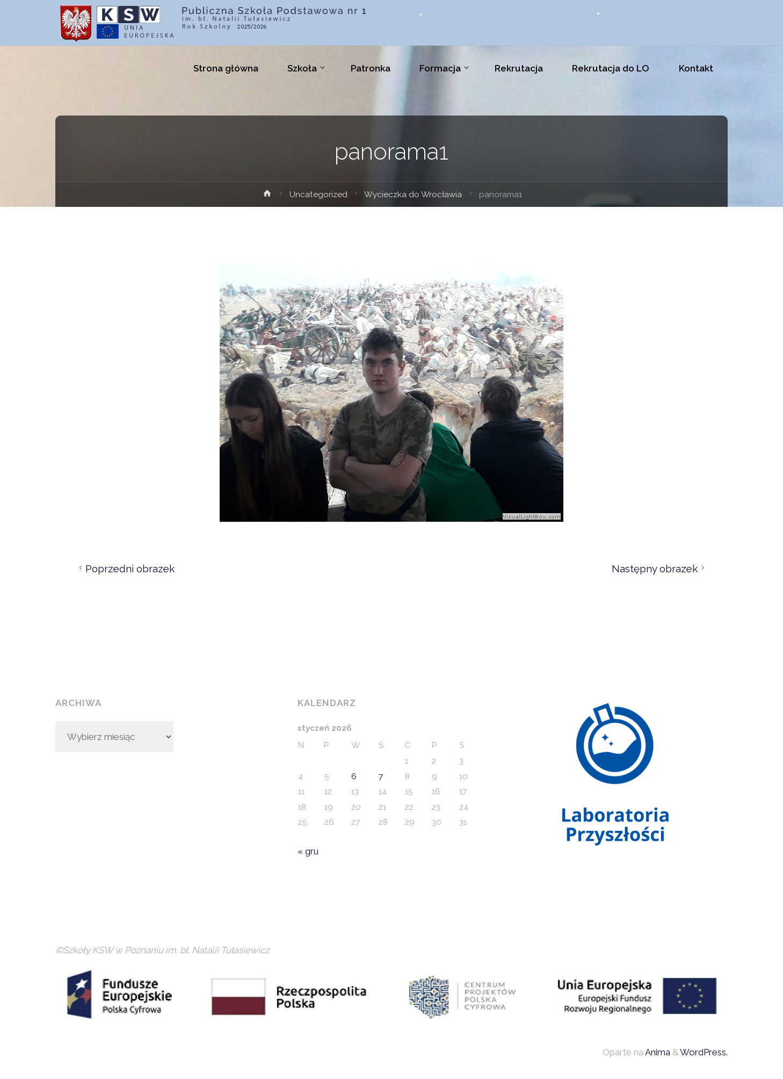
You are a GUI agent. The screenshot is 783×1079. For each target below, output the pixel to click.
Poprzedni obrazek (125, 568)
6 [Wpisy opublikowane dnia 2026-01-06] (354, 776)
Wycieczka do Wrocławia (413, 194)
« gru (308, 851)
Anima (656, 1052)
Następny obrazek (660, 568)
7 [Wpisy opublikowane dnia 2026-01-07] (381, 776)
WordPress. (704, 1052)
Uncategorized (318, 194)
